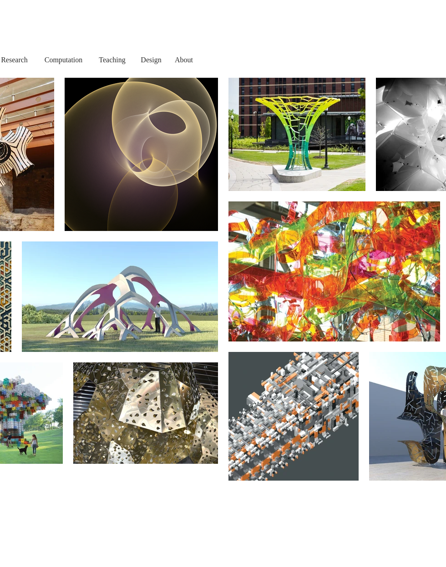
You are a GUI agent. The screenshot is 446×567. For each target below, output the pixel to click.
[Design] (151, 60)
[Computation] (63, 60)
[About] (184, 60)
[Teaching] (112, 60)
